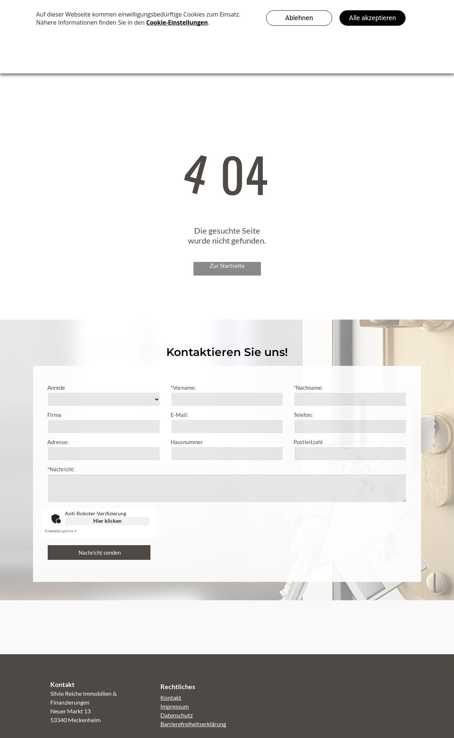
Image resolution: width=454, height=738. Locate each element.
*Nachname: (308, 387)
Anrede (56, 387)
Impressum (174, 706)
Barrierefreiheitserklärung (193, 723)
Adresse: (58, 442)
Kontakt (170, 697)
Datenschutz (176, 715)
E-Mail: (179, 414)
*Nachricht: (61, 469)
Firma (54, 414)
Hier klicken (107, 521)
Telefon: (303, 414)
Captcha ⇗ (61, 531)
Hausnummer (187, 442)
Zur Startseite (227, 265)
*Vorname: (183, 387)
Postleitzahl (308, 442)
